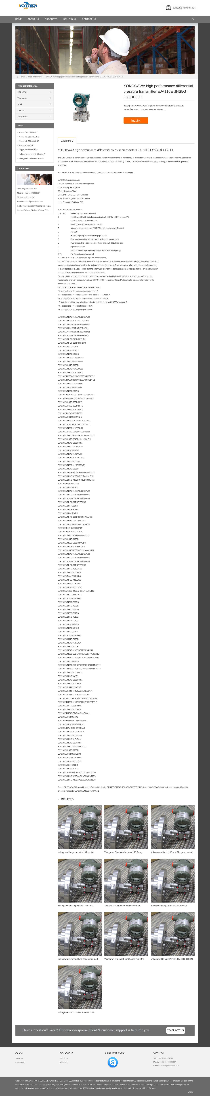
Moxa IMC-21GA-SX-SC (29, 141)
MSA (19, 104)
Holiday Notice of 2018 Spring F (32, 154)
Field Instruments (35, 77)
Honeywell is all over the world (31, 158)
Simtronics (22, 116)
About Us (33, 19)
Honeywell (22, 92)
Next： (145, 787)
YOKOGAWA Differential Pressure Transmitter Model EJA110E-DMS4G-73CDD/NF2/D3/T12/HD (102, 787)
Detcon (20, 110)
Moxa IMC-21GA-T (27, 145)
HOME (18, 19)
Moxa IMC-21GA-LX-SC (29, 137)
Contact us (19, 1063)
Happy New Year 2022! (28, 150)
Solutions (69, 19)
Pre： (60, 787)
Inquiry (136, 120)
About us (19, 1058)
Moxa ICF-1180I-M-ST (28, 132)
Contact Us (89, 19)
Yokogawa (22, 98)
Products (51, 19)
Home (22, 77)
